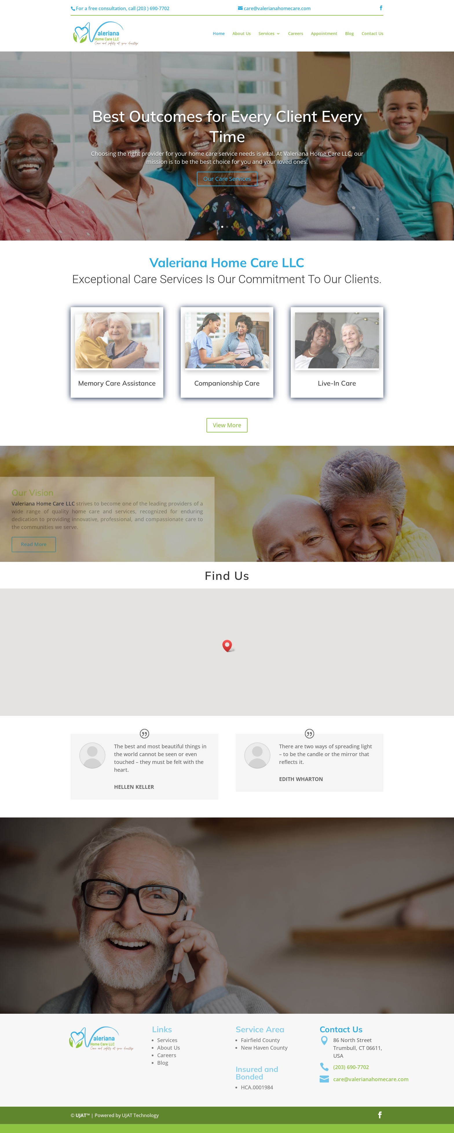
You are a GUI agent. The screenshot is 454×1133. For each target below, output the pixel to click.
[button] (229, 646)
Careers (295, 34)
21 (214, 1128)
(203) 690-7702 (351, 1067)
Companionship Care (227, 383)
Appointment (324, 34)
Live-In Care (337, 383)
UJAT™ (83, 1115)
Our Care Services (227, 179)
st (220, 1128)
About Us (242, 34)
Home (219, 34)
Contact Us (372, 34)
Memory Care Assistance (117, 383)
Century (233, 1128)
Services (266, 34)
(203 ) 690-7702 (153, 8)
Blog (349, 34)
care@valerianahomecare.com (371, 1079)
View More (227, 425)
